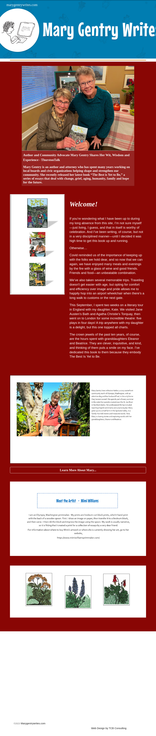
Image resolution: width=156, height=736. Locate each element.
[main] (107, 204)
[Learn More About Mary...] (78, 470)
